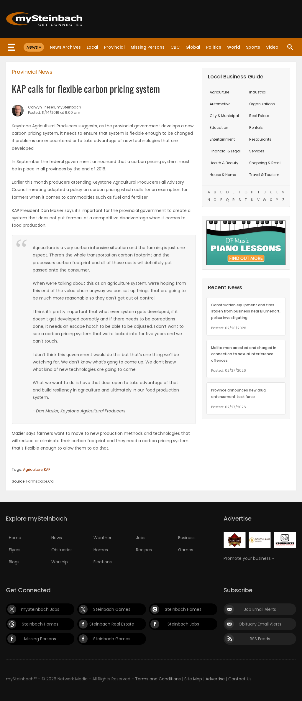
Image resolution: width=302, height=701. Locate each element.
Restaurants (260, 139)
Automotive (220, 103)
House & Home (223, 174)
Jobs (140, 538)
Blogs (14, 562)
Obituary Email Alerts (260, 624)
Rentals (256, 127)
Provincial (114, 47)
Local (92, 47)
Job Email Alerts (260, 609)
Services (256, 151)
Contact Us (240, 679)
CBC (175, 47)
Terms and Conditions (158, 679)
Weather (102, 538)
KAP (47, 469)
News (56, 538)
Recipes (144, 550)
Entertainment (222, 139)
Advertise (215, 679)
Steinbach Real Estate (111, 624)
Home (15, 538)
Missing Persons (148, 47)
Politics (213, 47)
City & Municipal (224, 115)
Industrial (257, 92)
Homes (100, 550)
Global (193, 47)
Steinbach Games (111, 609)
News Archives (65, 47)
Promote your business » (249, 558)
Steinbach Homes (183, 609)
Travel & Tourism (264, 174)
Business (187, 538)
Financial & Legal (225, 151)
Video (272, 47)
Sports (253, 47)
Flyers (14, 550)
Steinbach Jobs (183, 624)
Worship (59, 562)
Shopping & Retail (265, 162)
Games (185, 550)
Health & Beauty (224, 162)
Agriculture (32, 469)
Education (219, 127)
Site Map (193, 679)
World (233, 47)
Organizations (262, 103)
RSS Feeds (260, 639)
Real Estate (259, 115)
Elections (102, 562)
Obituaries (62, 550)
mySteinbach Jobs (40, 609)
